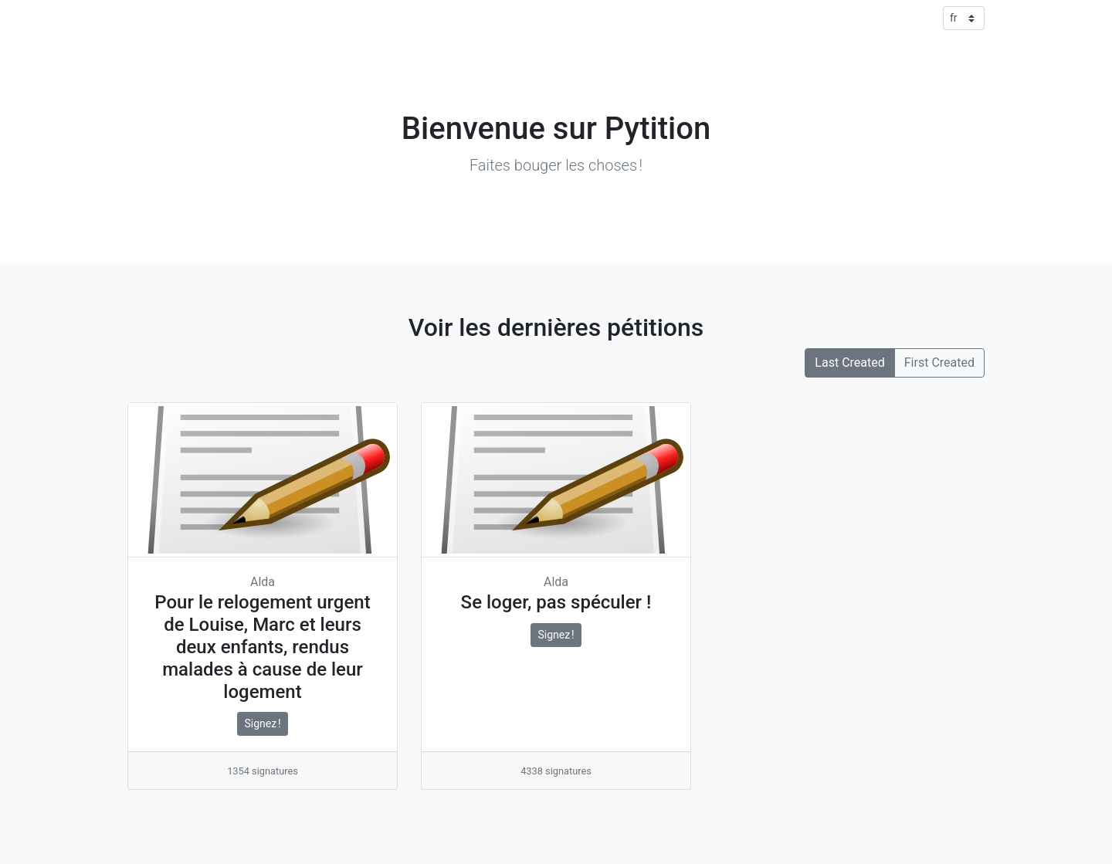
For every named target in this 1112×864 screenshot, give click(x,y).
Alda (262, 581)
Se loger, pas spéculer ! (556, 602)
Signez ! (262, 723)
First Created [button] (939, 362)
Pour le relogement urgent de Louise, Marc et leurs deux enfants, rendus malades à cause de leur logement (262, 646)
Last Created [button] (849, 362)
